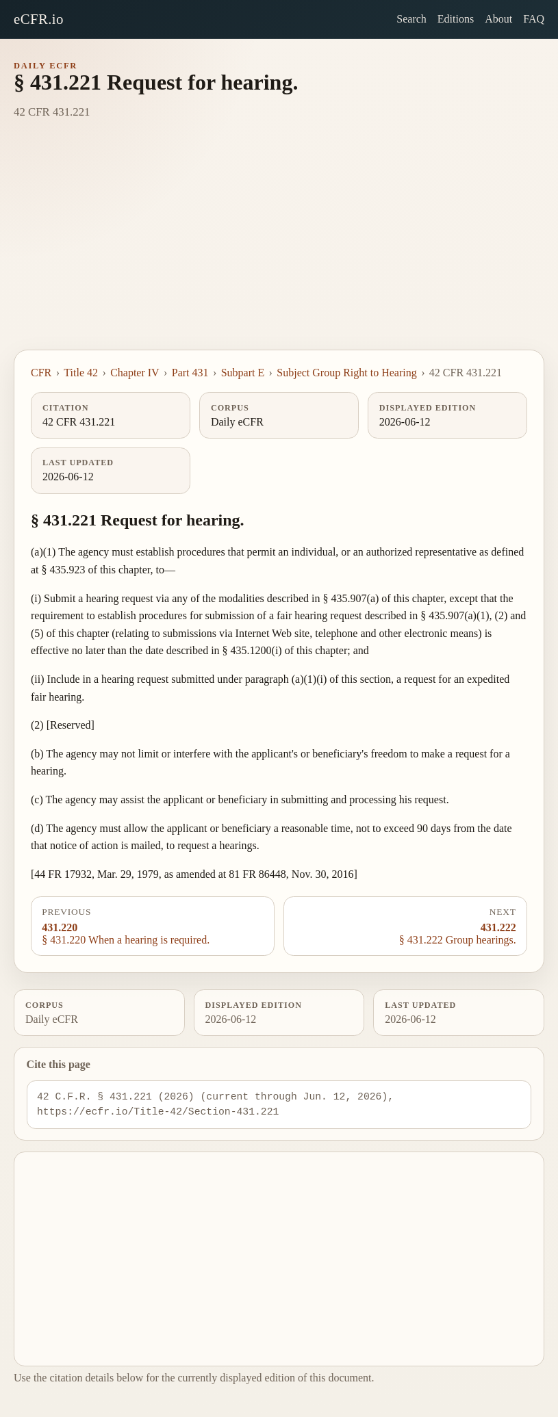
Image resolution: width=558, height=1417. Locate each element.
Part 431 (190, 372)
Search (411, 19)
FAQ (533, 19)
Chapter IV (135, 372)
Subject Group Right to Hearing (346, 372)
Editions (455, 19)
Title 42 (81, 372)
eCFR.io (39, 19)
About (498, 19)
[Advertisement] (279, 247)
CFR (41, 372)
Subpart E (243, 372)
